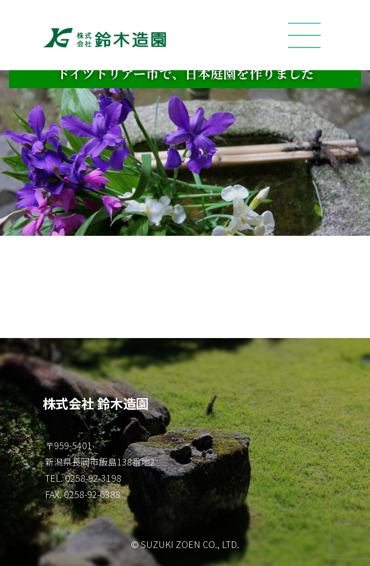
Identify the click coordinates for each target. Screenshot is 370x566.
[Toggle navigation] (304, 35)
